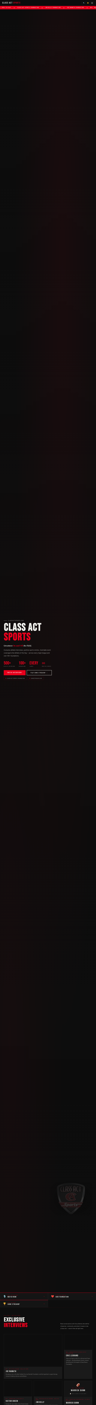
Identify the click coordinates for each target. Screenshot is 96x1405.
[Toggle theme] (88, 3)
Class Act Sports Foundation (15, 678)
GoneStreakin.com (36, 678)
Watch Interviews (15, 672)
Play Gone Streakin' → (39, 673)
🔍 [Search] (84, 3)
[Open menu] (92, 3)
